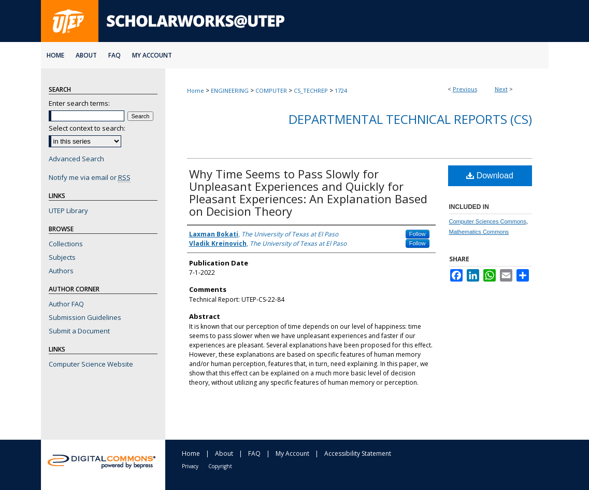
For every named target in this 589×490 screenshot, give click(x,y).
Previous (465, 89)
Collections (66, 243)
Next (501, 89)
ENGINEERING (230, 90)
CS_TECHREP (311, 90)
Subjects (62, 257)
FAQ (254, 453)
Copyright (220, 466)
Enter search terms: (79, 103)
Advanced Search (76, 158)
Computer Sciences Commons (487, 221)
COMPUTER (271, 90)
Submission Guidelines (85, 317)
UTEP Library (68, 210)
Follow (417, 234)
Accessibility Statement (357, 453)
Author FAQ (66, 304)
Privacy (190, 466)
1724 (341, 90)
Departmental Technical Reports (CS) (410, 119)
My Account (292, 453)
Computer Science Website (91, 364)
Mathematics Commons (479, 232)
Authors (61, 270)
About (224, 453)
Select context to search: (87, 128)
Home (195, 90)
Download (489, 175)
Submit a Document (79, 330)
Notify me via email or (90, 177)
